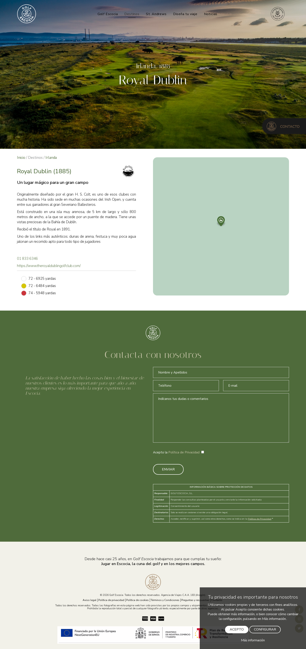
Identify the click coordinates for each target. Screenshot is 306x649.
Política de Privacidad (184, 452)
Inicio (21, 157)
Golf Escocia (108, 14)
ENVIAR (168, 469)
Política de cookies (137, 600)
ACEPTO (237, 629)
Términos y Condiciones (165, 600)
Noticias (210, 14)
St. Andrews (156, 14)
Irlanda (51, 157)
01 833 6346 (27, 258)
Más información (253, 640)
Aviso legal (89, 600)
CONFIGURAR (265, 629)
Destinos (131, 14)
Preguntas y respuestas (195, 600)
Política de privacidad (111, 600)
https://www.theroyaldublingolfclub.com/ (49, 265)
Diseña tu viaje (185, 14)
